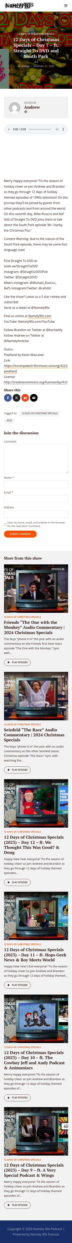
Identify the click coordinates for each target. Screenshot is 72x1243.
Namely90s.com (39, 316)
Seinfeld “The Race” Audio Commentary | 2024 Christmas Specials (34, 735)
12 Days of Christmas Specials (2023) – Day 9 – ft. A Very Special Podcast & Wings (34, 1170)
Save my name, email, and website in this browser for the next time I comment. (36, 524)
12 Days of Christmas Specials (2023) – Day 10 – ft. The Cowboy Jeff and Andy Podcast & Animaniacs (34, 1060)
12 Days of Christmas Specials (35, 34)
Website (9, 507)
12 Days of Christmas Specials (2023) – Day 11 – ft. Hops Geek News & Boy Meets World (35, 955)
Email (8, 492)
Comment (10, 441)
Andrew (25, 66)
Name (9, 477)
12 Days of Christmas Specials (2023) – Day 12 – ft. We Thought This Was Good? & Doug (34, 844)
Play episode (17, 662)
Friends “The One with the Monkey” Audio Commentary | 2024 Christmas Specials (34, 627)
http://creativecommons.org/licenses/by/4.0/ (36, 382)
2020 (9, 420)
